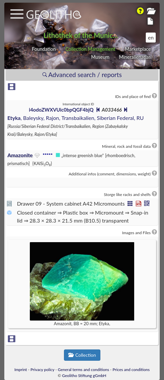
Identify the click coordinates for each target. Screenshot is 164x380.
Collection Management (90, 49)
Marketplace (138, 49)
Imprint (20, 369)
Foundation (44, 49)
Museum (100, 57)
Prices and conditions (131, 369)
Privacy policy (42, 369)
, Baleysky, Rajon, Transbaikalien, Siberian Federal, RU (75, 118)
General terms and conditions (83, 369)
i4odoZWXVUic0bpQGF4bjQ (61, 110)
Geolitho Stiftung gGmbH (84, 375)
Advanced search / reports (82, 74)
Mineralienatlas (135, 57)
